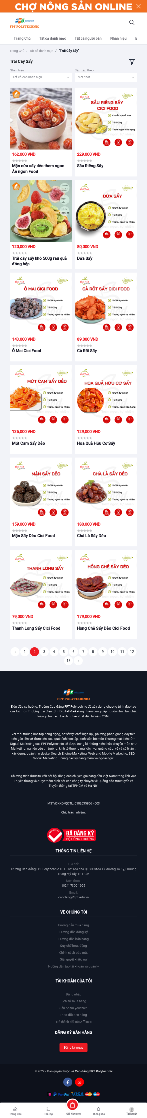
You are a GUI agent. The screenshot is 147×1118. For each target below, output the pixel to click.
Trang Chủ (22, 38)
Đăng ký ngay (73, 1047)
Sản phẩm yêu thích (74, 1008)
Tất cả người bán (88, 38)
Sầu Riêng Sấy (90, 165)
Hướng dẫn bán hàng (73, 939)
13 (68, 661)
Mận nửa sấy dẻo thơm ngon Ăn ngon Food (38, 168)
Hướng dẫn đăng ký (74, 932)
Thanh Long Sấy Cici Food (36, 628)
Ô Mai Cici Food (26, 350)
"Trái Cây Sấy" (68, 51)
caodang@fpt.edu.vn (73, 897)
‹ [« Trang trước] (15, 652)
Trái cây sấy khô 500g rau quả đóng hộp (39, 261)
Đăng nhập (74, 994)
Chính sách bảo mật (73, 953)
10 (112, 652)
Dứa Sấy (84, 258)
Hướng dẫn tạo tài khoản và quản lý (73, 966)
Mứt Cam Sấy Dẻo (28, 443)
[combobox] (41, 77)
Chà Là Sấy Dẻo (91, 535)
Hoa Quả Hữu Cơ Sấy (96, 443)
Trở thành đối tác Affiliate (74, 1022)
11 (122, 652)
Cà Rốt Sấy (87, 350)
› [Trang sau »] (78, 661)
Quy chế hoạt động (73, 946)
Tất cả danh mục (52, 38)
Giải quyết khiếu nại (74, 959)
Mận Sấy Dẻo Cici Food (33, 535)
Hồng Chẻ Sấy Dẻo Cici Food (103, 628)
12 (132, 652)
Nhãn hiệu (118, 38)
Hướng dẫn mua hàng (73, 925)
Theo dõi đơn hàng (73, 1015)
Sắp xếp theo (84, 70)
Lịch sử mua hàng (73, 1001)
